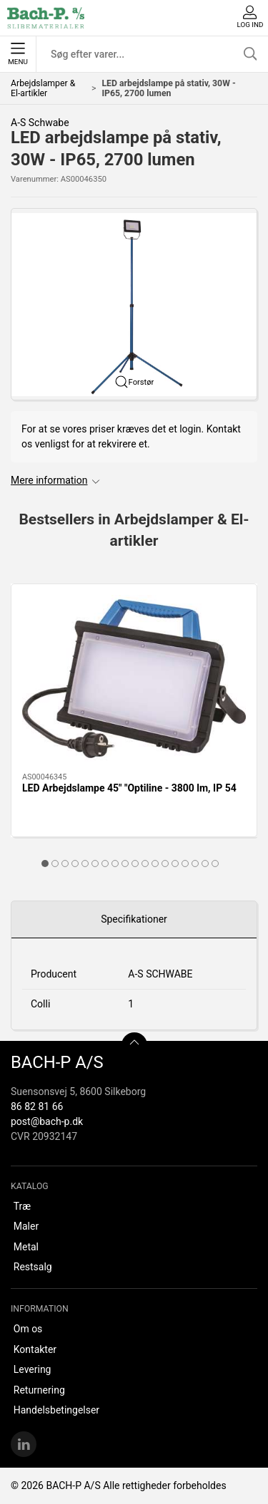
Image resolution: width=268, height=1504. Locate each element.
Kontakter (35, 1349)
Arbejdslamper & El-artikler (43, 88)
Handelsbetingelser (56, 1410)
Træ (22, 1206)
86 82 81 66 (37, 1106)
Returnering (39, 1390)
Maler (26, 1226)
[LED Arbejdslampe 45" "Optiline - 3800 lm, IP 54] (134, 678)
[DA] (45, 18)
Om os (28, 1328)
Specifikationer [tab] (134, 919)
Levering (32, 1369)
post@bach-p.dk (47, 1121)
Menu (17, 54)
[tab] (45, 863)
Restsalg (33, 1266)
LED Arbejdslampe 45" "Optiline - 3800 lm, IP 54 (129, 788)
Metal (26, 1247)
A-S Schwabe (40, 122)
